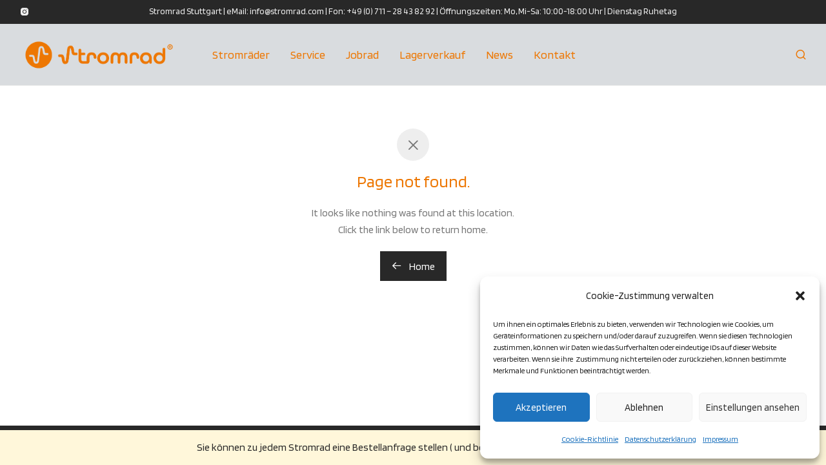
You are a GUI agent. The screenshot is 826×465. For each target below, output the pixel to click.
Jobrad (362, 54)
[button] (800, 295)
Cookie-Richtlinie (589, 439)
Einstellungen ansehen (753, 407)
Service (307, 54)
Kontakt (555, 54)
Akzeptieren (541, 407)
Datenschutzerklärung (660, 439)
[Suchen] (801, 55)
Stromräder (241, 54)
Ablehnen (644, 407)
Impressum (720, 439)
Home (413, 266)
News (499, 54)
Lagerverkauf (432, 54)
